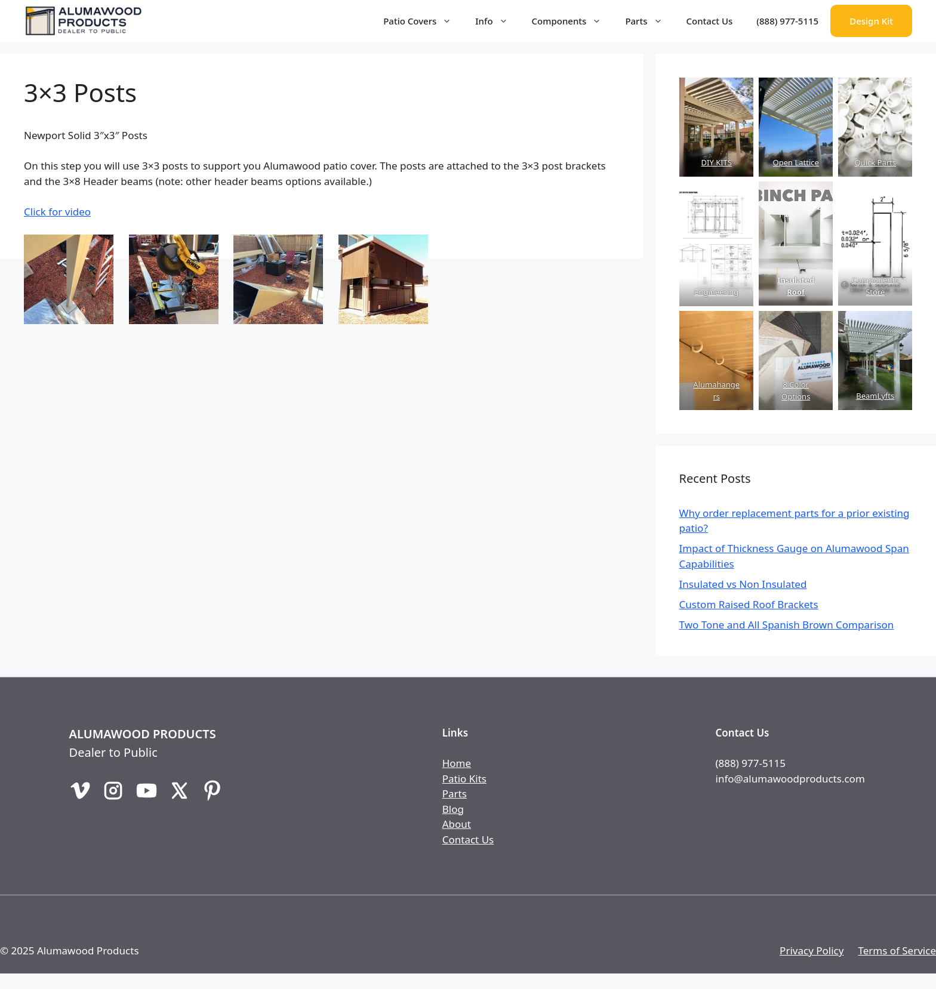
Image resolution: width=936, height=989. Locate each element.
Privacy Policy (811, 950)
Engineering (716, 291)
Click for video (57, 211)
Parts (649, 21)
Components (573, 21)
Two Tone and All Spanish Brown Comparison (786, 624)
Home (456, 763)
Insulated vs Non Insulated (743, 584)
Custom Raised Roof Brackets (748, 604)
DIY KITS (716, 162)
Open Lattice (795, 162)
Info (497, 21)
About (456, 824)
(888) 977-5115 (787, 21)
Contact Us (709, 21)
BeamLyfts (875, 395)
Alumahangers (716, 390)
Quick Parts (875, 162)
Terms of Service (897, 950)
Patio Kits (464, 778)
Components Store (875, 286)
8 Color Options (795, 390)
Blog (453, 809)
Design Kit (871, 21)
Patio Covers (423, 21)
